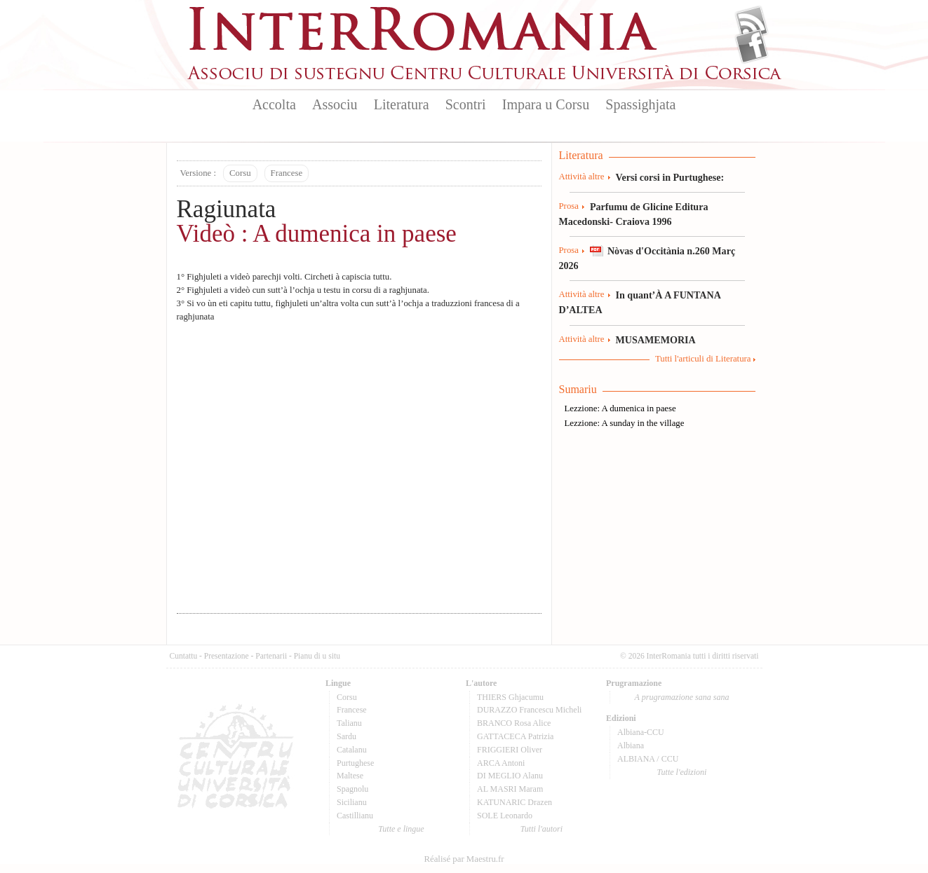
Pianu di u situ (317, 656)
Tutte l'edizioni (682, 772)
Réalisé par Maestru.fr (464, 859)
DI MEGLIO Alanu (510, 776)
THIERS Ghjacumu (510, 697)
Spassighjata (640, 104)
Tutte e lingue (401, 829)
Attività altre (582, 176)
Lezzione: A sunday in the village (625, 423)
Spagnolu (352, 789)
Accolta (274, 104)
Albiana (630, 745)
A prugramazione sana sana (682, 697)
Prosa (569, 206)
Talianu (349, 723)
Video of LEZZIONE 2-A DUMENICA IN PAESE (359, 464)
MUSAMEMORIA (656, 339)
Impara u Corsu (545, 104)
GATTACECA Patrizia (515, 736)
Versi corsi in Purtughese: (670, 177)
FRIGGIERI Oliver (509, 750)
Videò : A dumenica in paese (317, 233)
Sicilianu (352, 802)
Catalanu (352, 750)
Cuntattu (184, 656)
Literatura (401, 104)
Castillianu (355, 815)
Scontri (465, 104)
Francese (286, 173)
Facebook (751, 46)
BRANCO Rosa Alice (514, 723)
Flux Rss (751, 23)
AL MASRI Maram (510, 789)
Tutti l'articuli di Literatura (703, 359)
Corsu (240, 173)
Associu (334, 104)
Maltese (350, 776)
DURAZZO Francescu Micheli (529, 710)
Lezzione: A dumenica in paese (620, 408)
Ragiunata (226, 209)
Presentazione (226, 656)
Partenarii (271, 656)
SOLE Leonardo (504, 815)
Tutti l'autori (541, 829)
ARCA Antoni (501, 763)
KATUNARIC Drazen (514, 802)
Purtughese (355, 763)
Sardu (346, 736)
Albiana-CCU (640, 732)
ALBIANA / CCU (647, 759)
